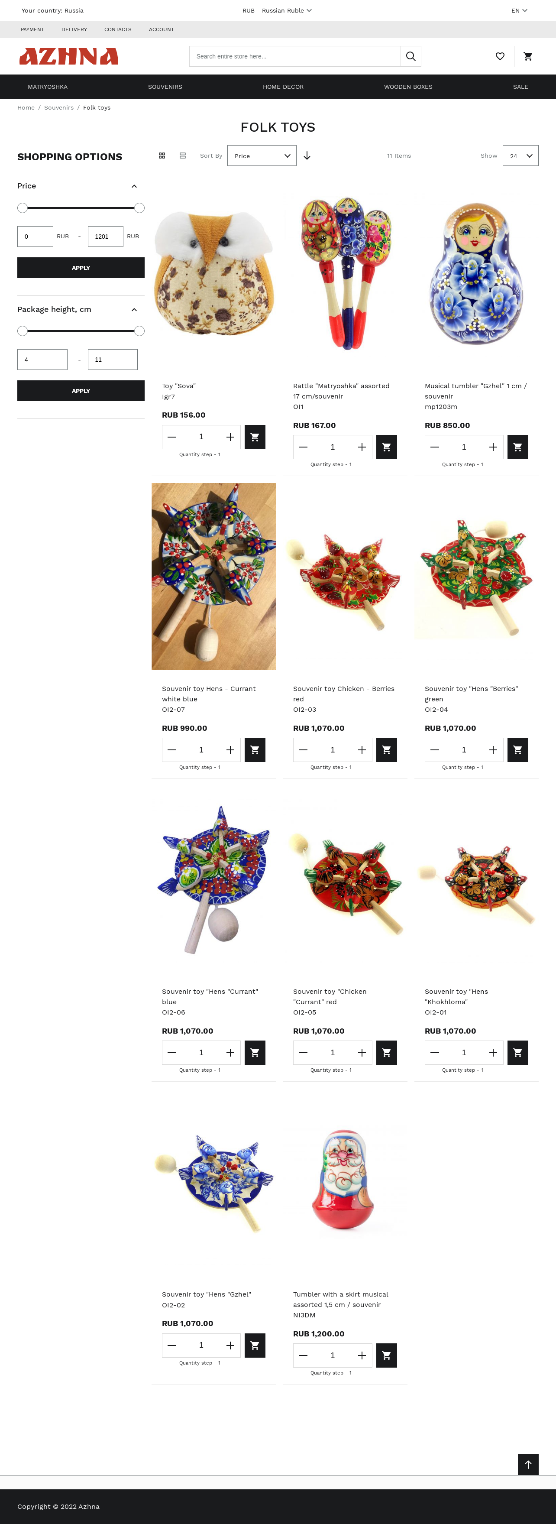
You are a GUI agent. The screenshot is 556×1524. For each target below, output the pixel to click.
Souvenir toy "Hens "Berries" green (472, 693)
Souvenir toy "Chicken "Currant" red (330, 996)
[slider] (22, 206)
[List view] (182, 154)
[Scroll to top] (528, 1464)
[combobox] (309, 55)
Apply (81, 266)
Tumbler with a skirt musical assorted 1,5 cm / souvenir (341, 1299)
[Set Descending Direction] (307, 154)
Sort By (211, 153)
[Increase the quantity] (228, 435)
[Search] (414, 55)
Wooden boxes (408, 84)
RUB (278, 10)
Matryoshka (48, 84)
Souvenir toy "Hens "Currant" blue (211, 996)
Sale (520, 84)
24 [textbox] (513, 154)
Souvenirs (165, 84)
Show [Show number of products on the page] (489, 153)
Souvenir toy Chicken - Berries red (344, 693)
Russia (74, 10)
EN (520, 10)
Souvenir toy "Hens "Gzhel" (207, 1294)
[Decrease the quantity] (172, 435)
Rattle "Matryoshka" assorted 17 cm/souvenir (342, 389)
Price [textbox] (242, 154)
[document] (81, 281)
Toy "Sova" (179, 384)
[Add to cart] (254, 435)
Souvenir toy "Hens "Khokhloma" (457, 996)
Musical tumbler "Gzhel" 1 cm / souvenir (474, 389)
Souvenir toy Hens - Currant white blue (210, 693)
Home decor (283, 84)
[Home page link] (72, 55)
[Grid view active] (162, 154)
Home (26, 105)
